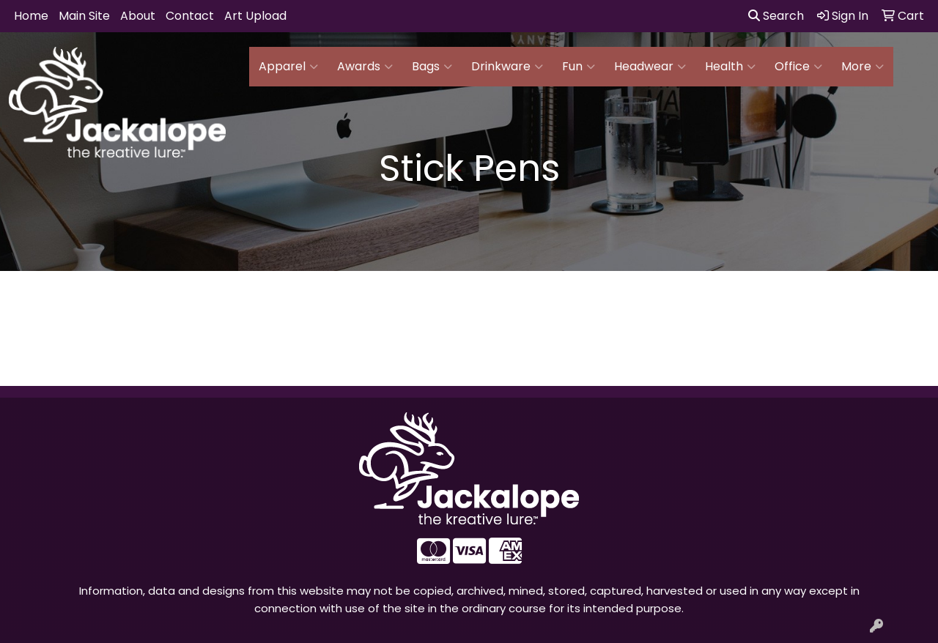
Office (798, 66)
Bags (432, 66)
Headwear (650, 66)
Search (776, 15)
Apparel (288, 66)
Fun (578, 66)
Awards (365, 66)
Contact (190, 15)
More (862, 66)
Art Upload (255, 15)
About (137, 15)
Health (730, 66)
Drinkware (507, 66)
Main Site (84, 15)
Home (31, 15)
